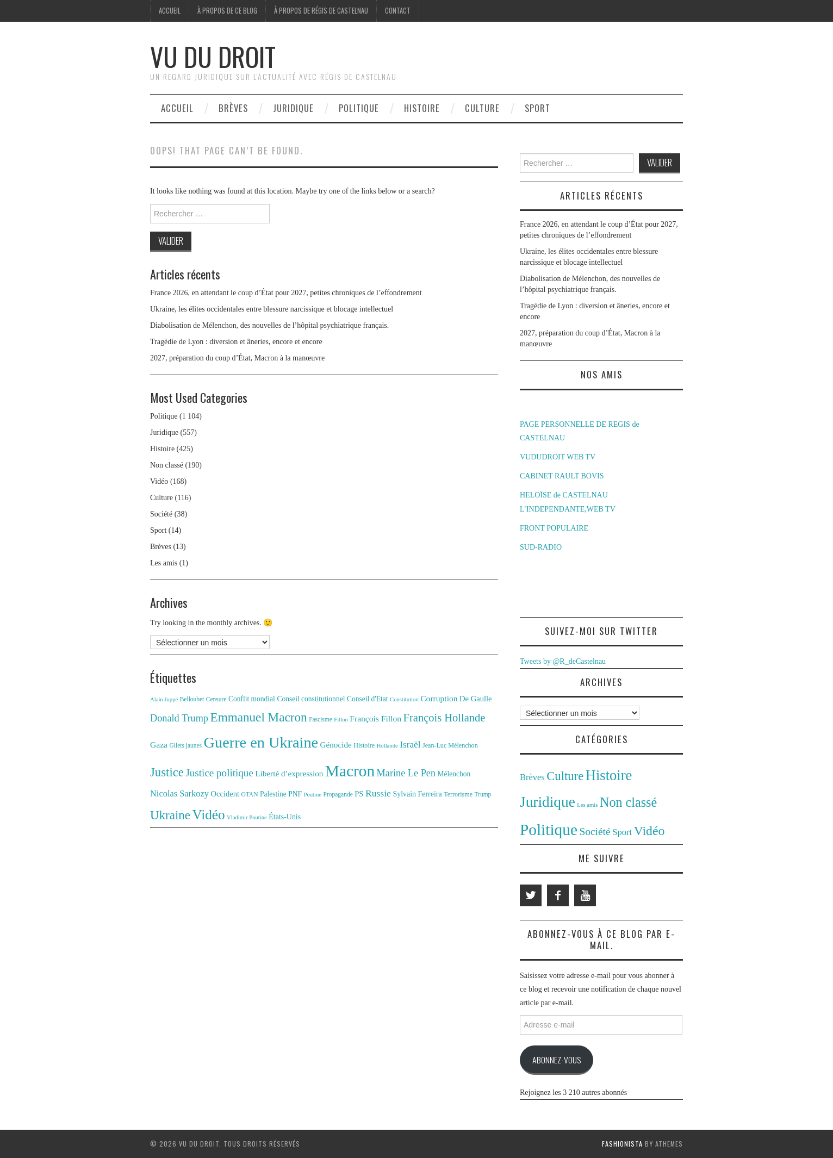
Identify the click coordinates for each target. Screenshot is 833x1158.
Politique (359, 108)
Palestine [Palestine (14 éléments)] (273, 794)
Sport (537, 108)
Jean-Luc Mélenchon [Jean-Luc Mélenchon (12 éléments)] (450, 745)
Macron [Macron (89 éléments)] (350, 771)
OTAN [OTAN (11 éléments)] (249, 794)
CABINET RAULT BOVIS (562, 476)
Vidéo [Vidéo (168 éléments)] (649, 831)
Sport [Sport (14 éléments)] (622, 832)
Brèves (233, 108)
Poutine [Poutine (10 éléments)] (313, 795)
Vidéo (159, 481)
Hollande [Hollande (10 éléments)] (387, 746)
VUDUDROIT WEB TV (557, 457)
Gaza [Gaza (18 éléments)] (158, 744)
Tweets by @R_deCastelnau (563, 661)
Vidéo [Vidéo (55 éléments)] (208, 814)
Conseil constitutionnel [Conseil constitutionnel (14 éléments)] (311, 699)
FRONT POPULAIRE (554, 528)
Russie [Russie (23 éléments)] (378, 793)
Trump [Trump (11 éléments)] (483, 794)
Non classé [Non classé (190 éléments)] (628, 802)
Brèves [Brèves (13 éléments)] (532, 777)
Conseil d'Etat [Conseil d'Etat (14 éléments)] (367, 699)
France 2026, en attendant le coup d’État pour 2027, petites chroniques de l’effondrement (286, 293)
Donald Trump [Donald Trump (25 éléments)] (179, 718)
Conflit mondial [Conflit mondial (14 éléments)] (251, 699)
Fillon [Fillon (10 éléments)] (340, 720)
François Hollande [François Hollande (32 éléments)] (444, 718)
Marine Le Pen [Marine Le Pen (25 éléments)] (406, 773)
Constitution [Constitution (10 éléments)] (404, 699)
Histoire (422, 108)
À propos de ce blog (227, 10)
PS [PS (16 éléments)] (359, 793)
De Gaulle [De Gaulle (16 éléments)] (475, 698)
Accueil (170, 10)
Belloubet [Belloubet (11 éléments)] (192, 699)
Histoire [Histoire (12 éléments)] (364, 745)
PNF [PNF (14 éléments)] (295, 794)
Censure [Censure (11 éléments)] (216, 699)
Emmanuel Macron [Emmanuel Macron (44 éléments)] (258, 717)
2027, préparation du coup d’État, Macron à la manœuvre (237, 358)
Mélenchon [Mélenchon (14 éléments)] (454, 774)
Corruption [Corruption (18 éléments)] (438, 698)
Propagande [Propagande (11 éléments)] (338, 794)
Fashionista (622, 1143)
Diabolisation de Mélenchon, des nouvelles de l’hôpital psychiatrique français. (269, 325)
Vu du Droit (213, 56)
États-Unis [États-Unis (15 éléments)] (285, 817)
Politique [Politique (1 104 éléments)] (548, 829)
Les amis (163, 563)
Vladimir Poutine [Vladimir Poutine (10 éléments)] (247, 817)
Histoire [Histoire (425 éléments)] (609, 775)
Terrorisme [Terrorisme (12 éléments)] (458, 794)
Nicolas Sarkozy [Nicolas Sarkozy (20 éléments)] (179, 793)
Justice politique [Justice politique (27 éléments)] (219, 773)
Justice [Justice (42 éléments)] (167, 772)
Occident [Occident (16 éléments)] (224, 793)
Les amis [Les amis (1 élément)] (587, 805)
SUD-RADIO (541, 547)
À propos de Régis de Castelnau (321, 10)
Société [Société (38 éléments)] (594, 831)
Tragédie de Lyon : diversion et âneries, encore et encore (236, 342)
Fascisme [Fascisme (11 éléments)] (320, 719)
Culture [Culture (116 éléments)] (564, 776)
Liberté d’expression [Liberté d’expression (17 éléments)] (289, 773)
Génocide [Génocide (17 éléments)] (336, 744)
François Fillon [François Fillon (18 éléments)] (375, 718)
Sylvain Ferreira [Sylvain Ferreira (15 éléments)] (417, 794)
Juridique (293, 108)
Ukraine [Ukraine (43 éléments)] (170, 815)
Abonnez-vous (556, 1059)
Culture (482, 108)
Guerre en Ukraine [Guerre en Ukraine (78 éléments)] (261, 742)
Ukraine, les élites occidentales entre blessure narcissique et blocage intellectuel (271, 309)
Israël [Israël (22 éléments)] (410, 744)
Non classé (166, 465)
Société (161, 514)
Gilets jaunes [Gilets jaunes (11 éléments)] (186, 745)
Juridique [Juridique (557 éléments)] (547, 802)
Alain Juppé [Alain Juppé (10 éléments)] (164, 699)
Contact (398, 10)
